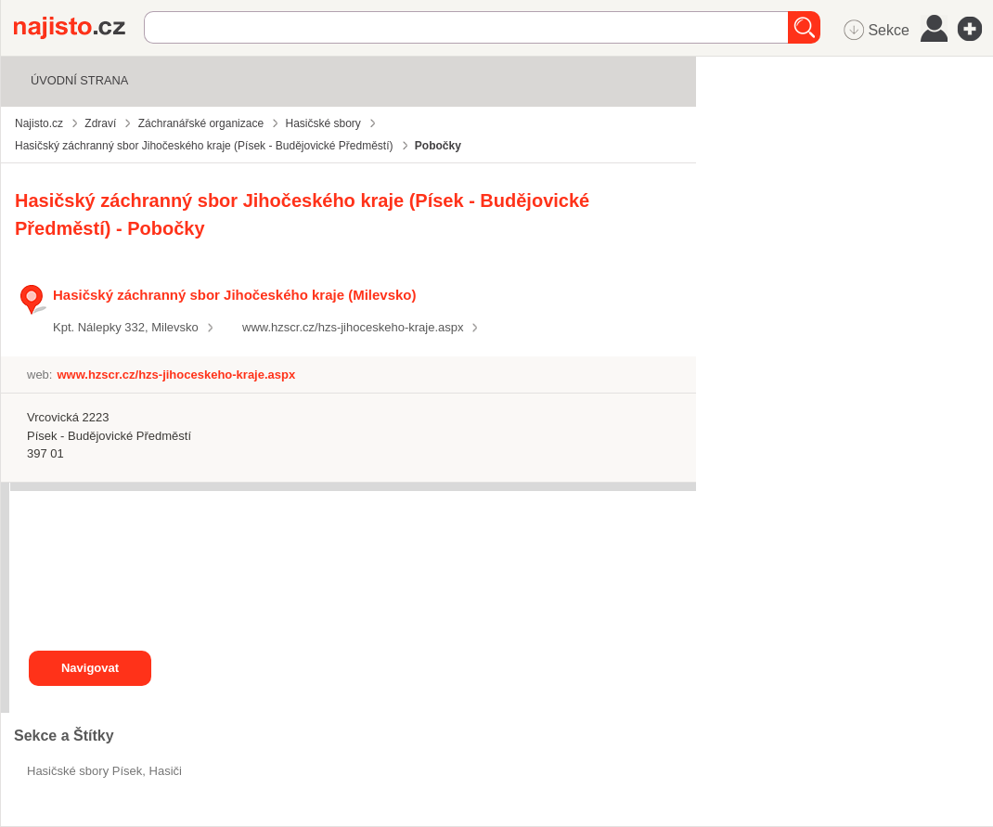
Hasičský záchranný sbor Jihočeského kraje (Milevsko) (234, 295)
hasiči (165, 771)
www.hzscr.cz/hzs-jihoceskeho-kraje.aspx (352, 327)
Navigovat (90, 668)
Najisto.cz (79, 28)
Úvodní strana (79, 80)
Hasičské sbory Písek (84, 771)
